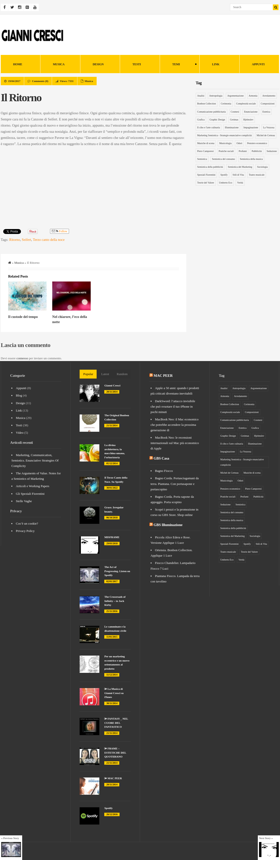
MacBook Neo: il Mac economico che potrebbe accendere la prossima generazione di (175, 424)
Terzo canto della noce (49, 240)
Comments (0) (40, 81)
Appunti (258, 64)
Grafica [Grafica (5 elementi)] (201, 119)
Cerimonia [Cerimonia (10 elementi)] (226, 103)
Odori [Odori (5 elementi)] (239, 143)
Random (122, 374)
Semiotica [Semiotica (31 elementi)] (202, 159)
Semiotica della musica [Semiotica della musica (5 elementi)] (251, 159)
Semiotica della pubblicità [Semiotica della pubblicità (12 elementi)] (210, 166)
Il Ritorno (21, 97)
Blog (19, 395)
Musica (58, 64)
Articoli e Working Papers (32, 486)
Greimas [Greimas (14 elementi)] (234, 119)
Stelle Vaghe (24, 501)
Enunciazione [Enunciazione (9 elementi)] (250, 111)
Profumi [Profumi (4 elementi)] (243, 151)
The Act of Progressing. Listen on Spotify (117, 571)
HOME (17, 64)
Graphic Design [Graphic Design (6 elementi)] (217, 119)
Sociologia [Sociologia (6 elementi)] (262, 166)
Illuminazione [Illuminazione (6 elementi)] (232, 127)
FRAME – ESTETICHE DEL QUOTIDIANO (115, 752)
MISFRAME (111, 537)
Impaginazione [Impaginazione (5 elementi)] (251, 127)
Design (98, 64)
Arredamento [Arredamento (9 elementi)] (268, 95)
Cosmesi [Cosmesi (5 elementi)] (235, 111)
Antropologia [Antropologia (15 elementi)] (215, 95)
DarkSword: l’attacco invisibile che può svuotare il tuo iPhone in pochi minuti (173, 406)
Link (215, 64)
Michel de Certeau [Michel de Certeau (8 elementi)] (266, 135)
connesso (22, 358)
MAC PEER (113, 778)
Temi (178, 65)
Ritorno (14, 240)
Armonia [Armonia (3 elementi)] (253, 95)
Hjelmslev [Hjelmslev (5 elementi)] (248, 119)
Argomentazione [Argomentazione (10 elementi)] (235, 95)
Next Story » (266, 838)
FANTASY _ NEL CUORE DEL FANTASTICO (116, 722)
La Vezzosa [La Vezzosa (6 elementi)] (268, 127)
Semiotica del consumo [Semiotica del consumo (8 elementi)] (223, 159)
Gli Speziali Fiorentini (30, 494)
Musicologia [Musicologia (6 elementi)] (225, 143)
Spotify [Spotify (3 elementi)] (224, 174)
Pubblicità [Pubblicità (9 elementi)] (257, 151)
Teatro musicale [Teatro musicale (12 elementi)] (256, 174)
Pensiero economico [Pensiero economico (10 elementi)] (257, 143)
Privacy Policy (25, 531)
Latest (105, 374)
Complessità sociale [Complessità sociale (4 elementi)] (246, 103)
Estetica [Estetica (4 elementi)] (266, 111)
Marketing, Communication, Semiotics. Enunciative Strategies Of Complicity (34, 460)
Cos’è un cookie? (27, 523)
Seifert (26, 240)
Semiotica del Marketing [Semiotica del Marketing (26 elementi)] (240, 166)
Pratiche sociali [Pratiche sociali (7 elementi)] (226, 151)
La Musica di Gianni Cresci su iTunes (113, 692)
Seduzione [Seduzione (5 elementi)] (272, 151)
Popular (88, 374)
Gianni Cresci (112, 385)
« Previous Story (10, 838)
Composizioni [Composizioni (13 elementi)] (268, 103)
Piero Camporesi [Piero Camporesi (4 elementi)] (205, 151)
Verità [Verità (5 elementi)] (240, 182)
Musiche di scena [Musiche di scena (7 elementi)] (205, 143)
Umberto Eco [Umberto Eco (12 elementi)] (225, 182)
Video (19, 432)
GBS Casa (161, 458)
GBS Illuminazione (168, 525)
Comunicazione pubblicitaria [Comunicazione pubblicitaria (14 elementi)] (211, 111)
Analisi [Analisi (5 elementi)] (200, 95)
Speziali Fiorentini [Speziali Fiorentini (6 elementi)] (206, 174)
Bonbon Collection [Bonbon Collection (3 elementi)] (206, 103)
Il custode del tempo (23, 317)
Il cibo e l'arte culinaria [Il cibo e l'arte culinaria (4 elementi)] (208, 127)
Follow (59, 231)
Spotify (108, 808)
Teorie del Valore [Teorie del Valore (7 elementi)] (205, 182)
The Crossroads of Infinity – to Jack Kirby (114, 600)
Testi (136, 64)
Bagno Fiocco (164, 471)
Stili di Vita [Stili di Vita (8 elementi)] (238, 174)
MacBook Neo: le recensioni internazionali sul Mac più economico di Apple (175, 443)
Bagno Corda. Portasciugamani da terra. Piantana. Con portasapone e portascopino (175, 483)
